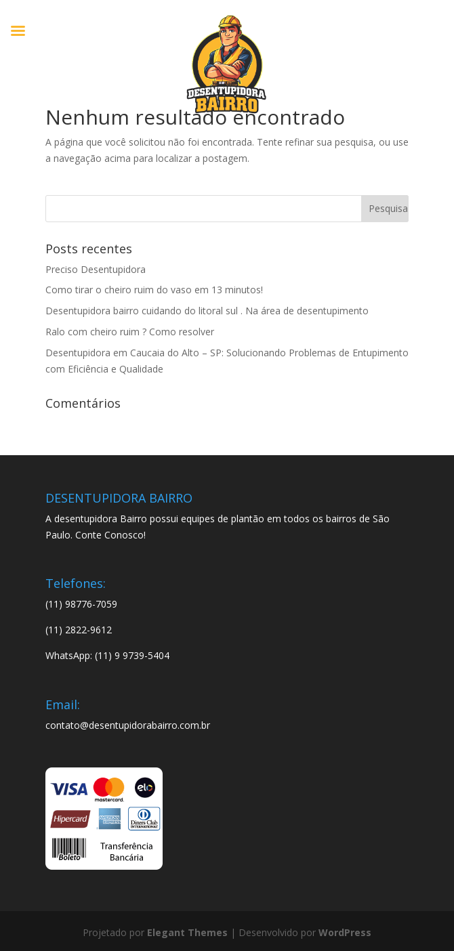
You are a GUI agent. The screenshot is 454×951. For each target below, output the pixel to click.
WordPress (344, 932)
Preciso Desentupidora (95, 269)
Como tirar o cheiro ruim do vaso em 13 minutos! (154, 289)
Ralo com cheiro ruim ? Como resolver (129, 331)
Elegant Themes (187, 932)
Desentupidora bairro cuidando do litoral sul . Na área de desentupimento (207, 310)
